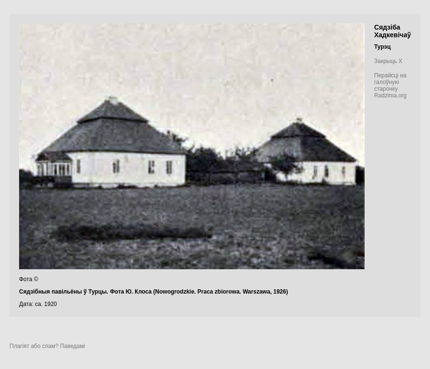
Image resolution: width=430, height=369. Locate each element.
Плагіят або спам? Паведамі (47, 346)
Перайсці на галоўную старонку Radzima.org (390, 85)
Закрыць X (388, 61)
